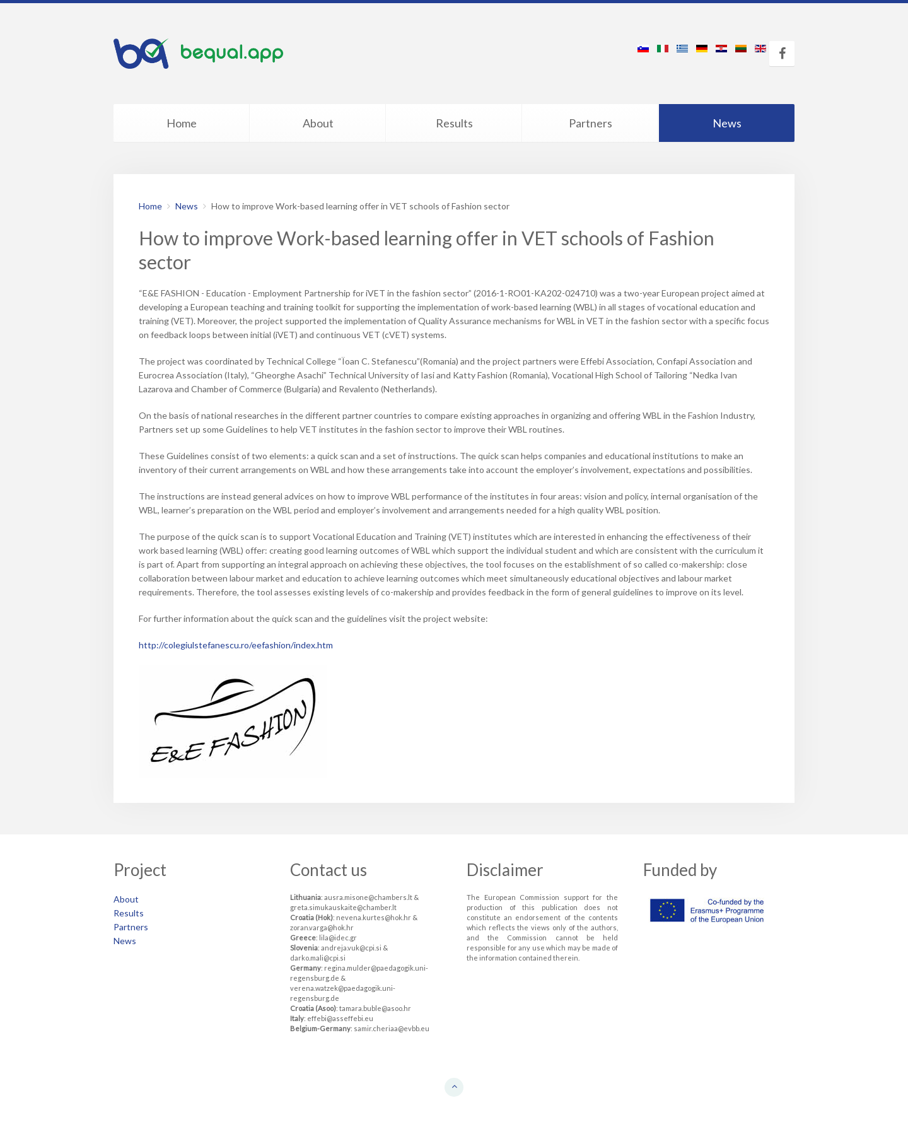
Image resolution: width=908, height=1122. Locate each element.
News (727, 123)
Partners (590, 123)
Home (181, 123)
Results (454, 123)
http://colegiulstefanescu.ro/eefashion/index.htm (236, 645)
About (318, 123)
